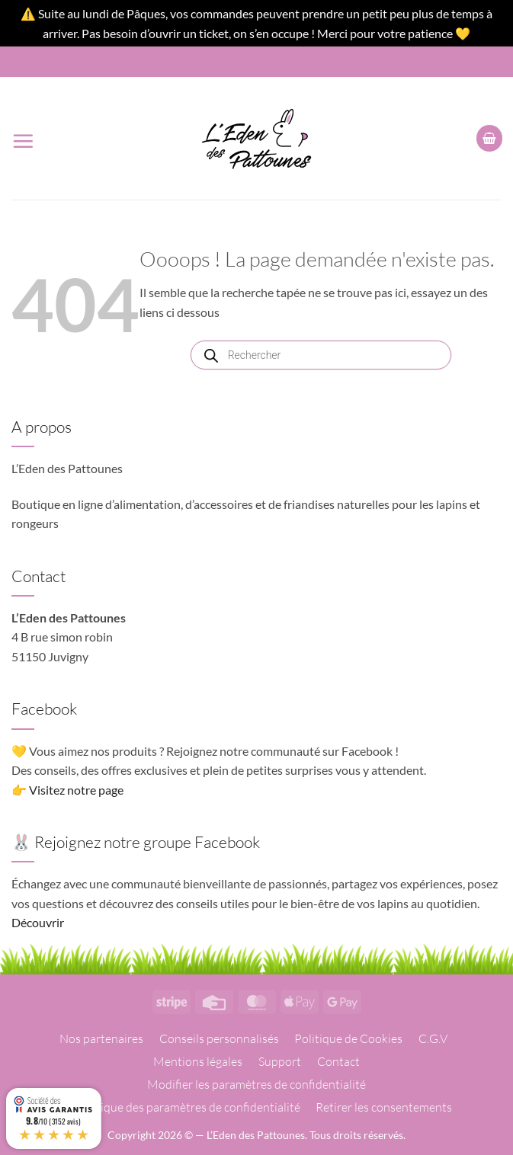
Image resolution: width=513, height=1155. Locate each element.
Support (279, 1061)
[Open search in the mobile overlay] (321, 355)
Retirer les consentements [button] (384, 1107)
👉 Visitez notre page (67, 789)
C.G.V (432, 1038)
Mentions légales (197, 1061)
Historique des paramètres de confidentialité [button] (183, 1107)
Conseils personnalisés (219, 1038)
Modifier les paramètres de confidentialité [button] (256, 1084)
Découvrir (37, 922)
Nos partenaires (101, 1038)
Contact (338, 1061)
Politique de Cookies (348, 1038)
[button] (22, 138)
